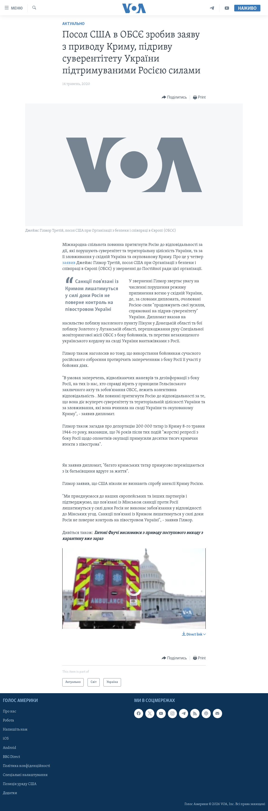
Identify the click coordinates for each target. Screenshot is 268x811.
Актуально (73, 24)
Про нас (9, 711)
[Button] (174, 97)
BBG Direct (11, 757)
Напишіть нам (15, 729)
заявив (68, 263)
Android (9, 748)
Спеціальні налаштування (25, 775)
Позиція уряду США (19, 784)
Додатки (10, 793)
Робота (8, 720)
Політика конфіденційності (26, 766)
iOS (6, 739)
